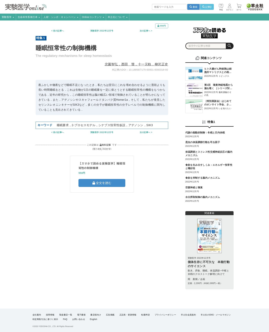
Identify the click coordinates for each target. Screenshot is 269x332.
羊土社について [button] (118, 17)
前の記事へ (58, 31)
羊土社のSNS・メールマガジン (216, 315)
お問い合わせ (78, 319)
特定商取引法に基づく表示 (45, 319)
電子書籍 (81, 315)
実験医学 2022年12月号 (101, 31)
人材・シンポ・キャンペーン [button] (61, 17)
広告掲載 (110, 315)
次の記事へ (145, 31)
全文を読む (101, 183)
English (93, 319)
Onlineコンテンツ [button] (93, 17)
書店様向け (95, 315)
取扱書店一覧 (65, 315)
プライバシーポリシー (165, 315)
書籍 (193, 7)
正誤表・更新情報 (127, 315)
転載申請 (145, 315)
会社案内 (37, 315)
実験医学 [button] (8, 17)
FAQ (65, 319)
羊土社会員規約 (188, 315)
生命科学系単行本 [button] (29, 17)
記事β (207, 7)
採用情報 (50, 315)
